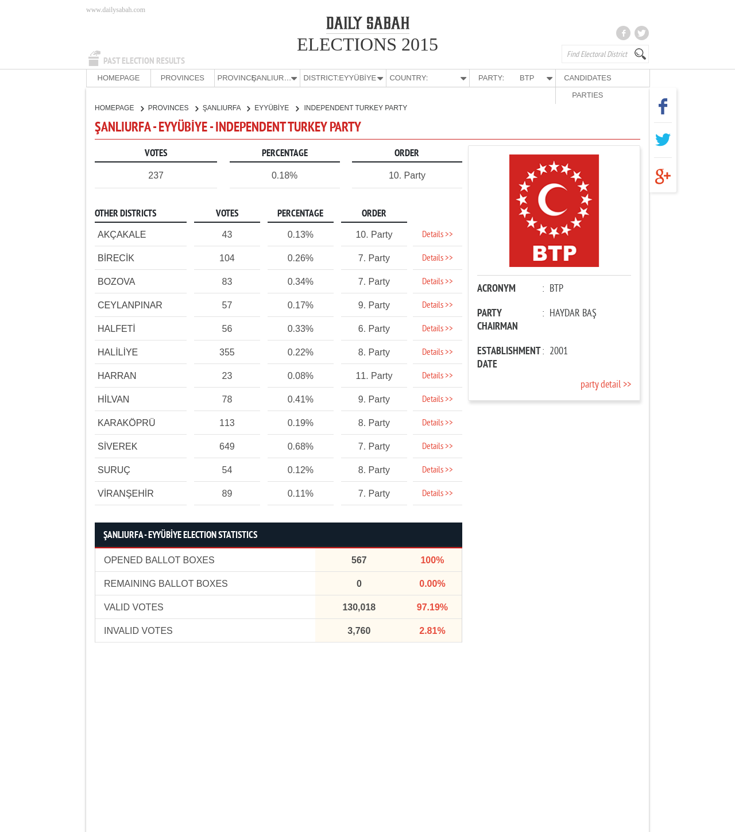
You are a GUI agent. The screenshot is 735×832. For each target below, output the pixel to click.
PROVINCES (171, 77)
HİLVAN (113, 399)
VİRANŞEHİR (126, 493)
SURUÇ (114, 469)
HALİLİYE (118, 352)
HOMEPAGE (115, 77)
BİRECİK (116, 257)
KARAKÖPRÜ (126, 422)
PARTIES (616, 77)
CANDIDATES (561, 77)
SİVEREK (117, 446)
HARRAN (117, 375)
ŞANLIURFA (226, 107)
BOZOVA (117, 281)
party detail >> (606, 384)
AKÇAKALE (122, 234)
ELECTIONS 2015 (367, 44)
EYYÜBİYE (276, 107)
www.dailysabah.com (115, 10)
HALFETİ (117, 328)
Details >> (437, 234)
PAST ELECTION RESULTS (144, 61)
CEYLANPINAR (130, 304)
